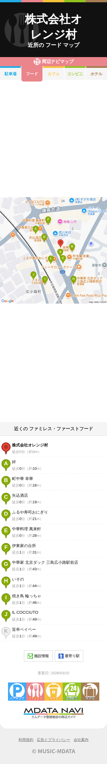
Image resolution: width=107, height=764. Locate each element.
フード (32, 74)
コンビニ (75, 74)
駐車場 (11, 74)
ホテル (90, 691)
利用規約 (26, 740)
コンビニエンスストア (72, 691)
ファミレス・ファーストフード (35, 691)
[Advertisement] (53, 139)
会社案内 (81, 740)
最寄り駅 (69, 656)
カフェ (54, 74)
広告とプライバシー (53, 740)
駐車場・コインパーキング (17, 691)
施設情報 (38, 656)
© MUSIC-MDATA (53, 751)
